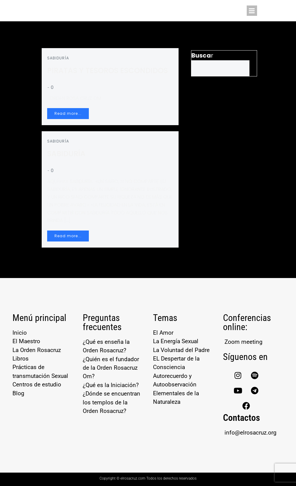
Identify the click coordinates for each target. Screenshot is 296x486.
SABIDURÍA (59, 58)
